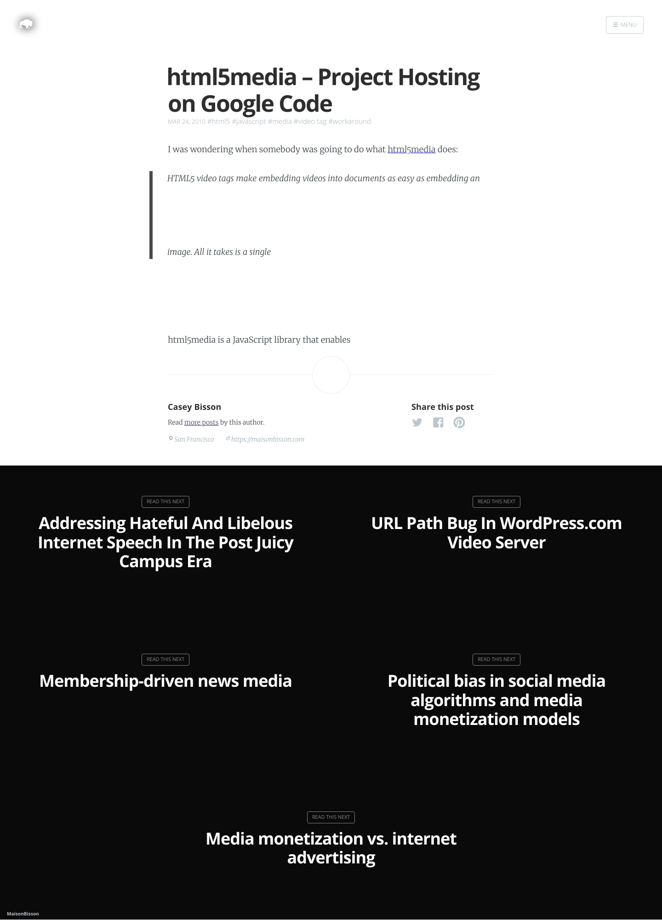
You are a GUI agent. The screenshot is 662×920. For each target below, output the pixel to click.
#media (280, 121)
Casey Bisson (195, 407)
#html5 (218, 121)
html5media (411, 149)
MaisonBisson (23, 913)
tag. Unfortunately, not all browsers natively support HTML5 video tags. (342, 220)
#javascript (249, 121)
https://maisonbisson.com (268, 439)
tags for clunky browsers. (422, 308)
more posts (201, 422)
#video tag (310, 121)
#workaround (349, 121)
